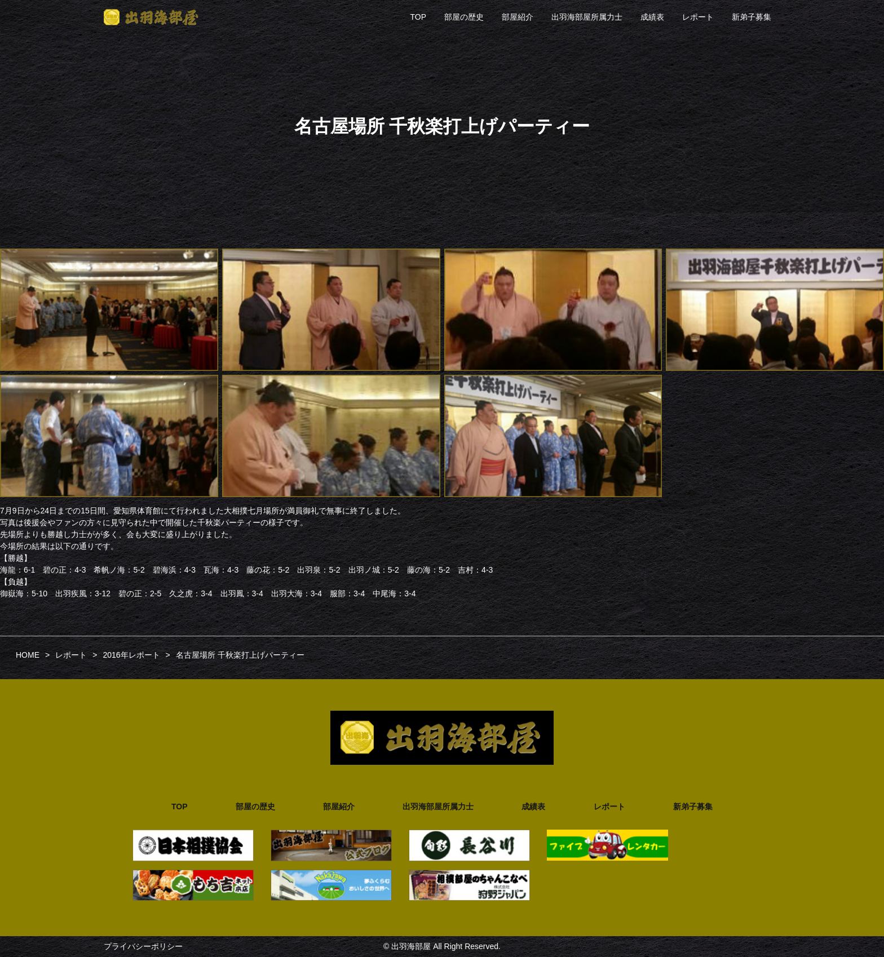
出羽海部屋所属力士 (586, 16)
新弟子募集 (751, 16)
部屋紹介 (517, 16)
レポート (698, 16)
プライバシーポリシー (143, 946)
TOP (418, 16)
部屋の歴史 (464, 16)
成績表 (652, 16)
